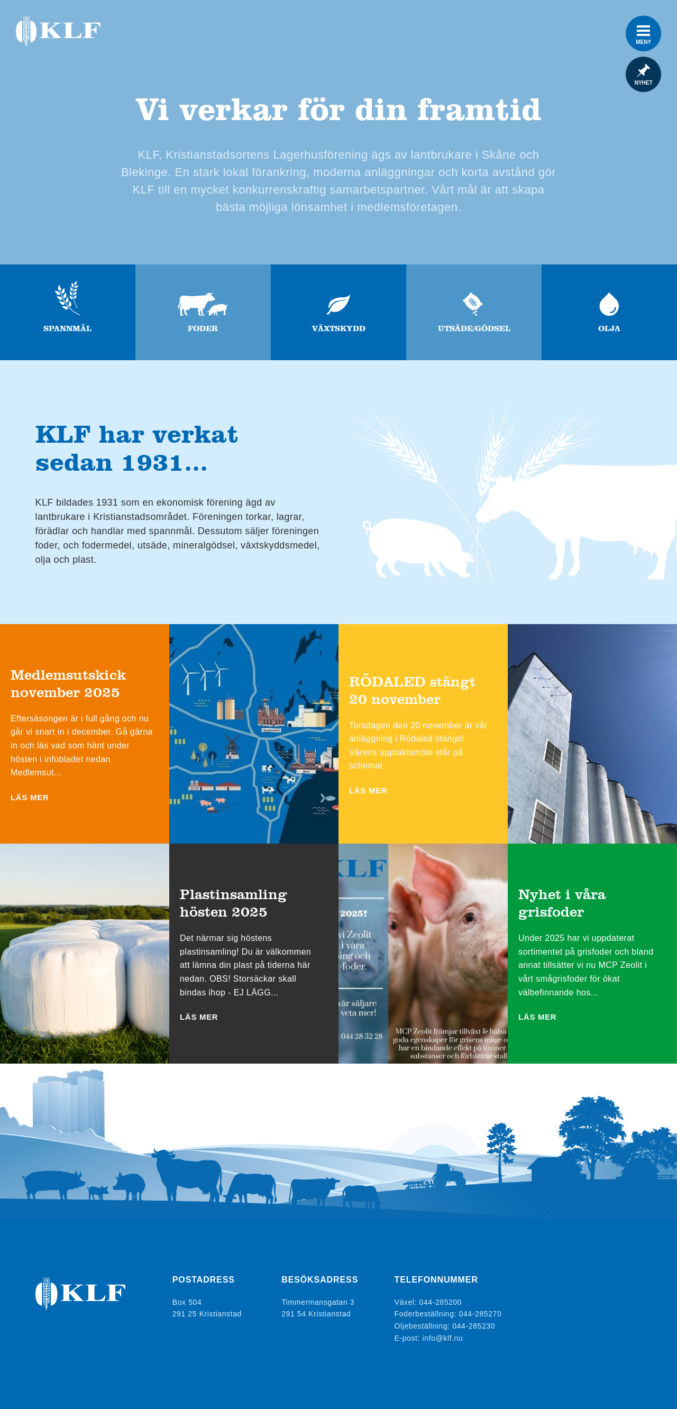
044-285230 (473, 1326)
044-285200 (440, 1302)
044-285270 (480, 1314)
